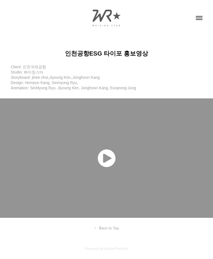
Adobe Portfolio (116, 248)
